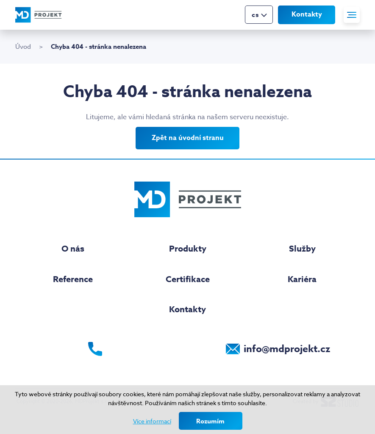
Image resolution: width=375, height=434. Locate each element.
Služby (302, 248)
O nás (72, 248)
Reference (73, 279)
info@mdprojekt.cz (287, 349)
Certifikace (188, 279)
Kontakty (307, 14)
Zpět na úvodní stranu (188, 138)
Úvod (23, 46)
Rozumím (210, 421)
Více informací (152, 421)
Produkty (187, 248)
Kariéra (302, 279)
